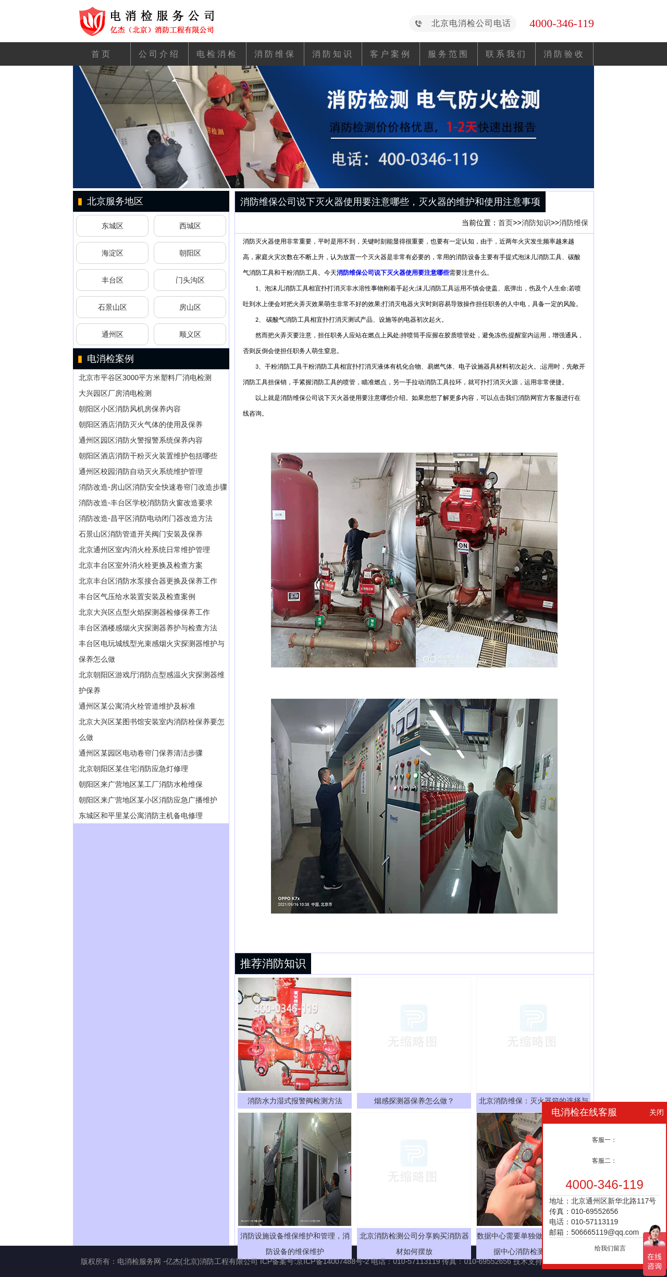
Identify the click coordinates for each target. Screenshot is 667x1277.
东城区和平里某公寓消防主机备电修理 (141, 815)
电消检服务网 (139, 1261)
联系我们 (506, 54)
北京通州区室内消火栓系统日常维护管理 (144, 549)
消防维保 (275, 54)
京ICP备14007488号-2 (332, 1261)
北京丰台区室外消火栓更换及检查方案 (141, 565)
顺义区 (190, 334)
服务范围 (449, 54)
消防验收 (564, 54)
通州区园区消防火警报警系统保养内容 (141, 440)
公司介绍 (159, 54)
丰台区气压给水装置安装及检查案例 (137, 596)
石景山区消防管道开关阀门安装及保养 (141, 534)
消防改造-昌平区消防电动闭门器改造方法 (146, 518)
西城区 (190, 226)
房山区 (190, 307)
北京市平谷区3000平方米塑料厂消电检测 (145, 377)
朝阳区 (190, 253)
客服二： (604, 1160)
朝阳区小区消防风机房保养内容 (130, 409)
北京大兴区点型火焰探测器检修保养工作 (144, 612)
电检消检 (217, 54)
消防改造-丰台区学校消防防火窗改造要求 (146, 502)
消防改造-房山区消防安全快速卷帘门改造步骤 (153, 487)
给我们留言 (610, 1248)
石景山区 (112, 307)
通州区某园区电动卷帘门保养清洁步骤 (141, 753)
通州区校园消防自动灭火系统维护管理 (141, 471)
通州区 (112, 334)
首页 (101, 54)
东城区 (112, 226)
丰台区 (112, 280)
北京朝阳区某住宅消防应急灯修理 (133, 768)
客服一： (604, 1140)
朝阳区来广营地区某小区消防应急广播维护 (148, 800)
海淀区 (112, 253)
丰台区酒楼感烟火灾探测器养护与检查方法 (148, 628)
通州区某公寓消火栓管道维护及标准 (137, 706)
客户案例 (391, 54)
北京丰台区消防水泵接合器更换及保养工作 (148, 581)
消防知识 (333, 54)
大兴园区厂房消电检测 (115, 393)
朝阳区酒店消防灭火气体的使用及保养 (141, 424)
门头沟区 (190, 280)
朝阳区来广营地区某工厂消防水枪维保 (141, 784)
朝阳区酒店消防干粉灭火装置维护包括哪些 (148, 456)
